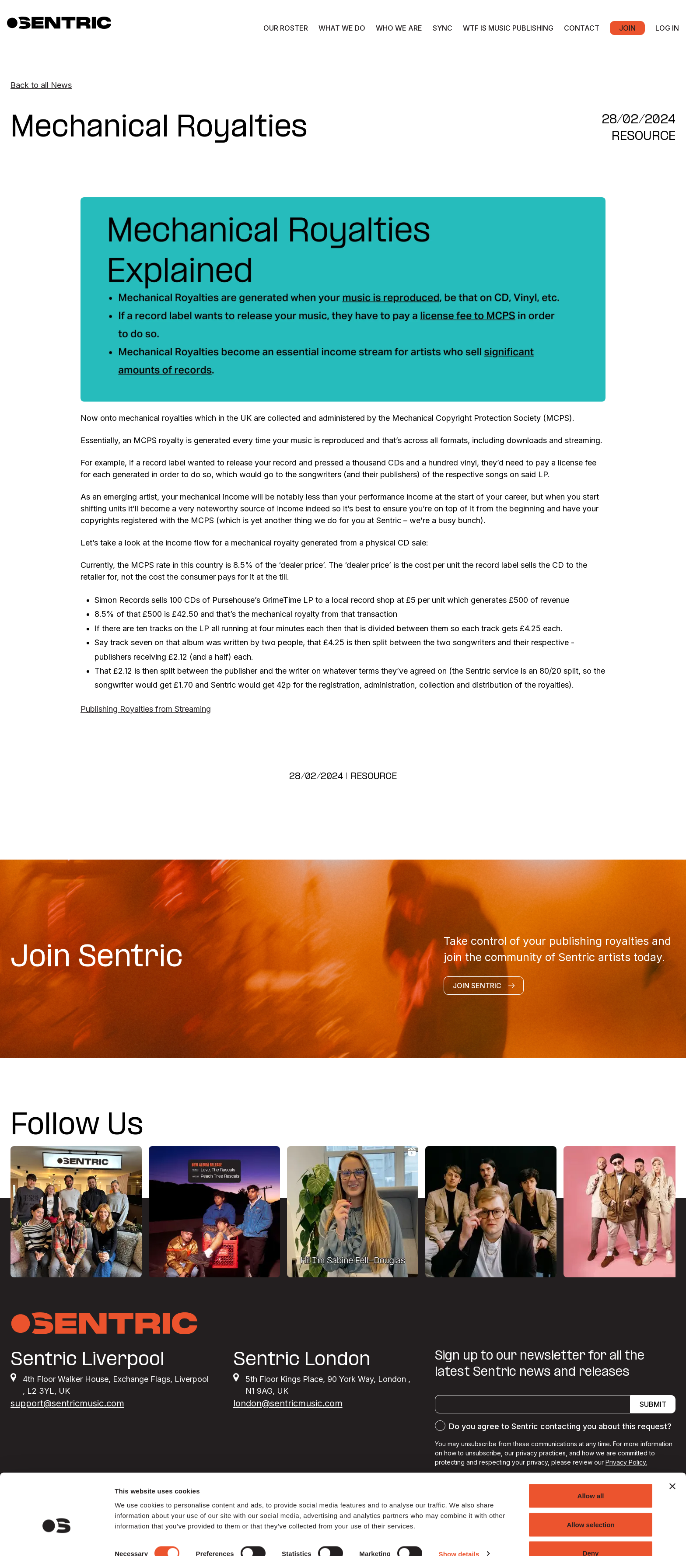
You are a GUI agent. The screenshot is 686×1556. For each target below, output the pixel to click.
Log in (667, 28)
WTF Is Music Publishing (508, 28)
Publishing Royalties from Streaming (145, 708)
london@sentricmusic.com (288, 1403)
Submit (653, 1404)
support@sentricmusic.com (67, 1403)
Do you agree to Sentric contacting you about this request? (560, 1426)
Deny (591, 1532)
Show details (459, 1533)
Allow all (591, 1475)
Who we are (399, 28)
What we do (341, 28)
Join (627, 28)
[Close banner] (672, 1466)
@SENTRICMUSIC (623, 1126)
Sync (442, 28)
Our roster (285, 28)
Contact (581, 28)
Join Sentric (483, 985)
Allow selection (590, 1504)
